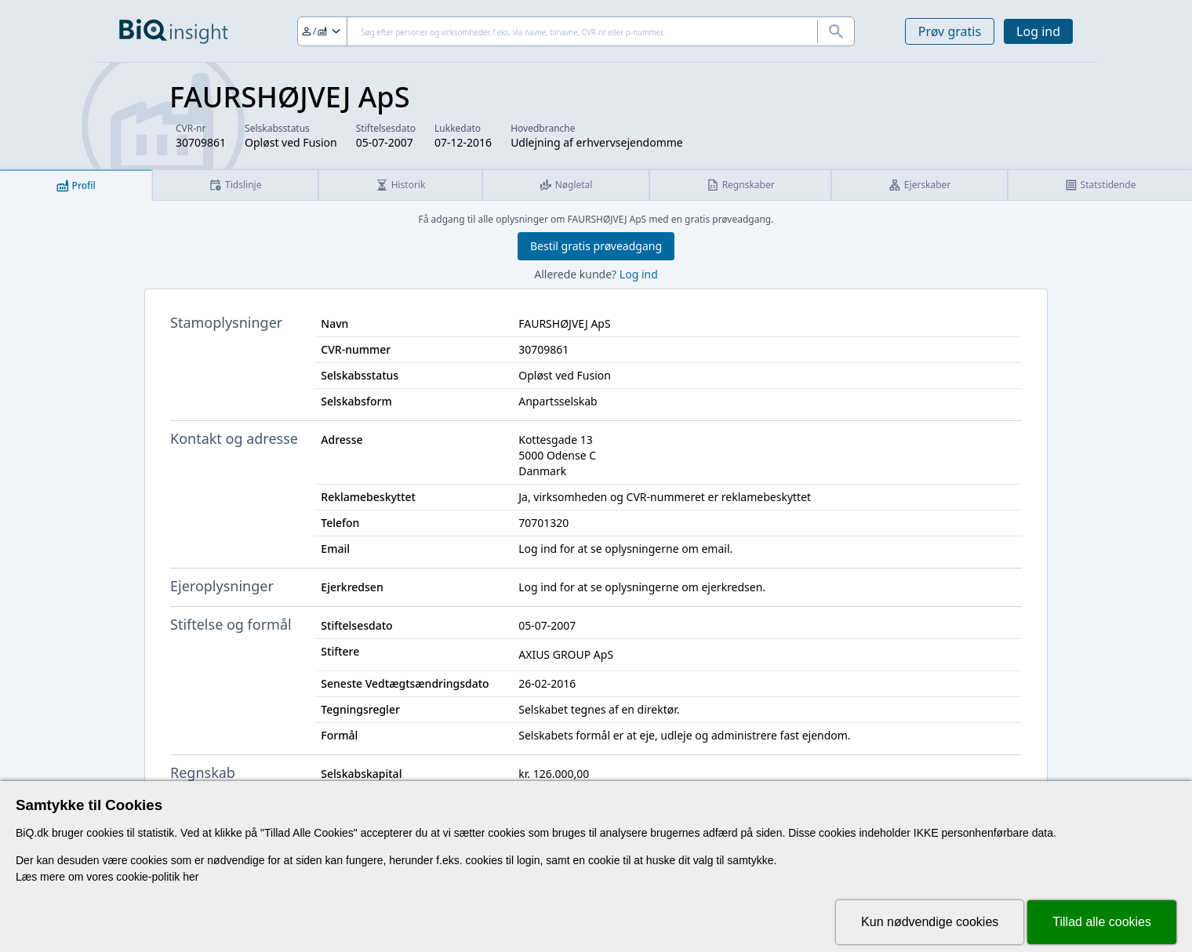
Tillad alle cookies (1101, 921)
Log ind (1038, 31)
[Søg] (576, 31)
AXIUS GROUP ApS (565, 654)
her (190, 876)
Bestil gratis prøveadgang (596, 245)
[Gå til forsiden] (173, 31)
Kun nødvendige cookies (929, 921)
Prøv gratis (949, 31)
